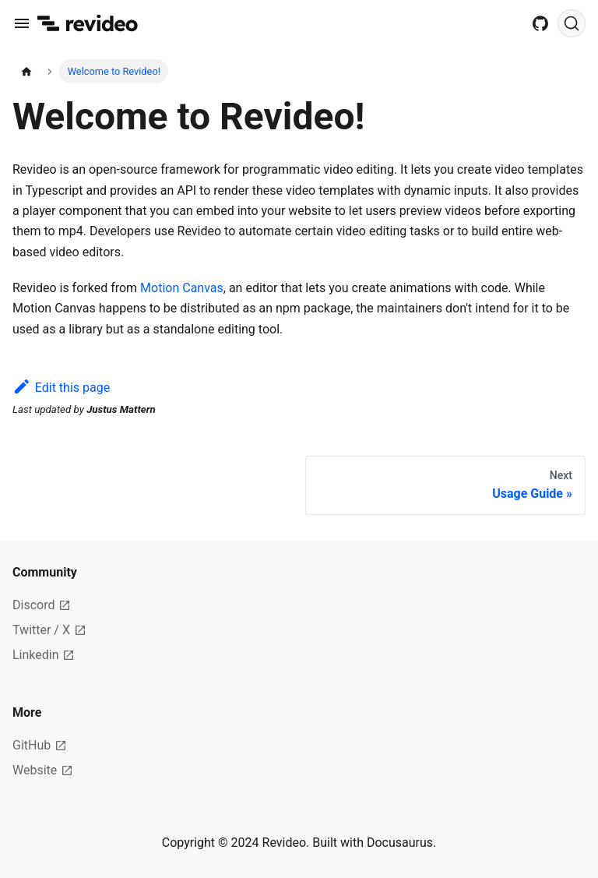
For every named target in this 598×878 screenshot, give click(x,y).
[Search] (572, 23)
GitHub (39, 745)
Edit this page (61, 387)
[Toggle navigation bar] (21, 23)
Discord (41, 605)
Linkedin (43, 654)
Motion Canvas (181, 287)
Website (42, 770)
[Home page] (26, 71)
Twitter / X (49, 629)
